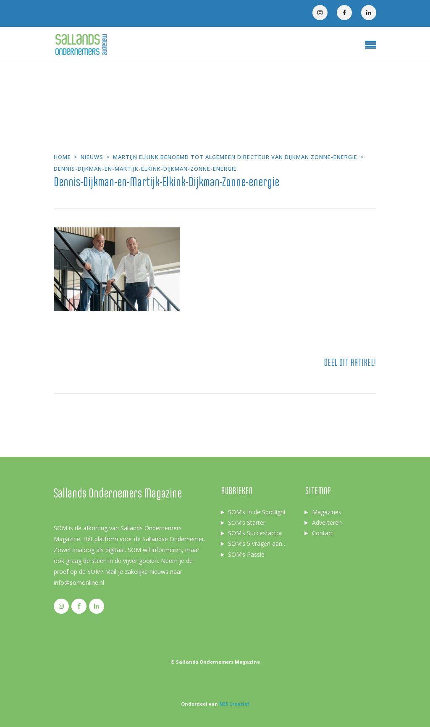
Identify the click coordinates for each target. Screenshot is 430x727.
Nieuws (92, 157)
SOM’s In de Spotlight (257, 512)
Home (62, 157)
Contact (322, 533)
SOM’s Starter (246, 522)
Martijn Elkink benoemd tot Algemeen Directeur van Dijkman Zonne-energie (235, 157)
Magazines (326, 512)
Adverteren (327, 522)
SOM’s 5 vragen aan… (257, 543)
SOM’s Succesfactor (255, 533)
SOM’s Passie (246, 554)
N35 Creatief (234, 704)
